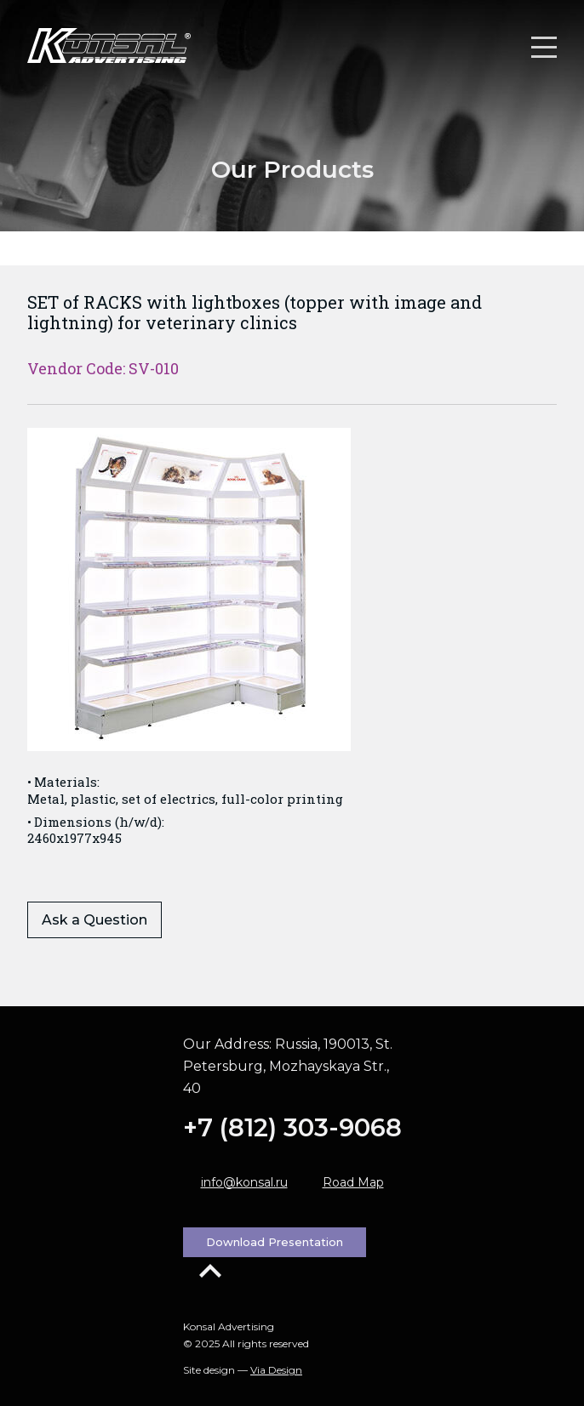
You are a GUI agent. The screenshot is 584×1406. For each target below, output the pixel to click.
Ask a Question (94, 920)
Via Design (276, 1369)
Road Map (353, 1182)
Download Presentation (274, 1242)
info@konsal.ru (244, 1182)
